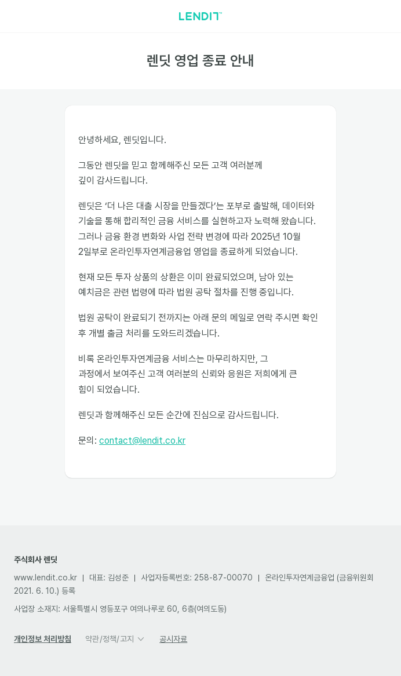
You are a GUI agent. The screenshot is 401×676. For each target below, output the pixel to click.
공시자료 (173, 639)
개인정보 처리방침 (42, 639)
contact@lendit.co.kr (143, 443)
